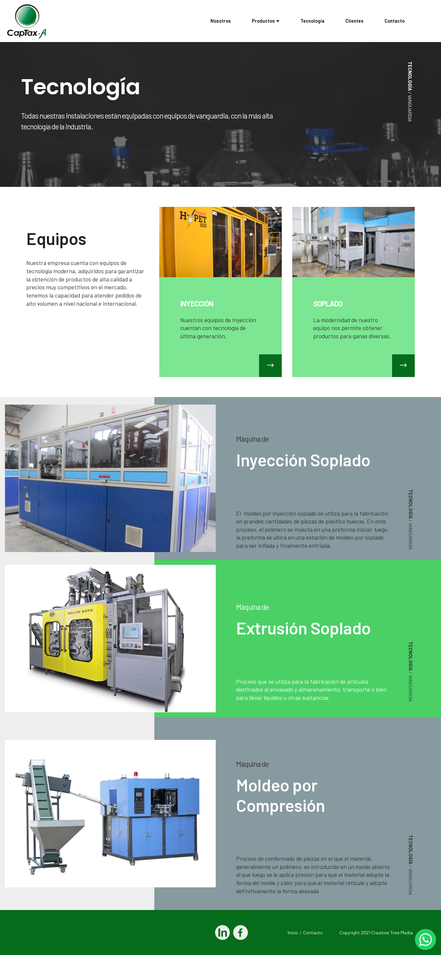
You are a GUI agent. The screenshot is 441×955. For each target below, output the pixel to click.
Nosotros (220, 21)
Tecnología (312, 21)
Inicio (293, 932)
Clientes (354, 21)
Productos (263, 21)
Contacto (405, 21)
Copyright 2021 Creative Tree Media (376, 932)
